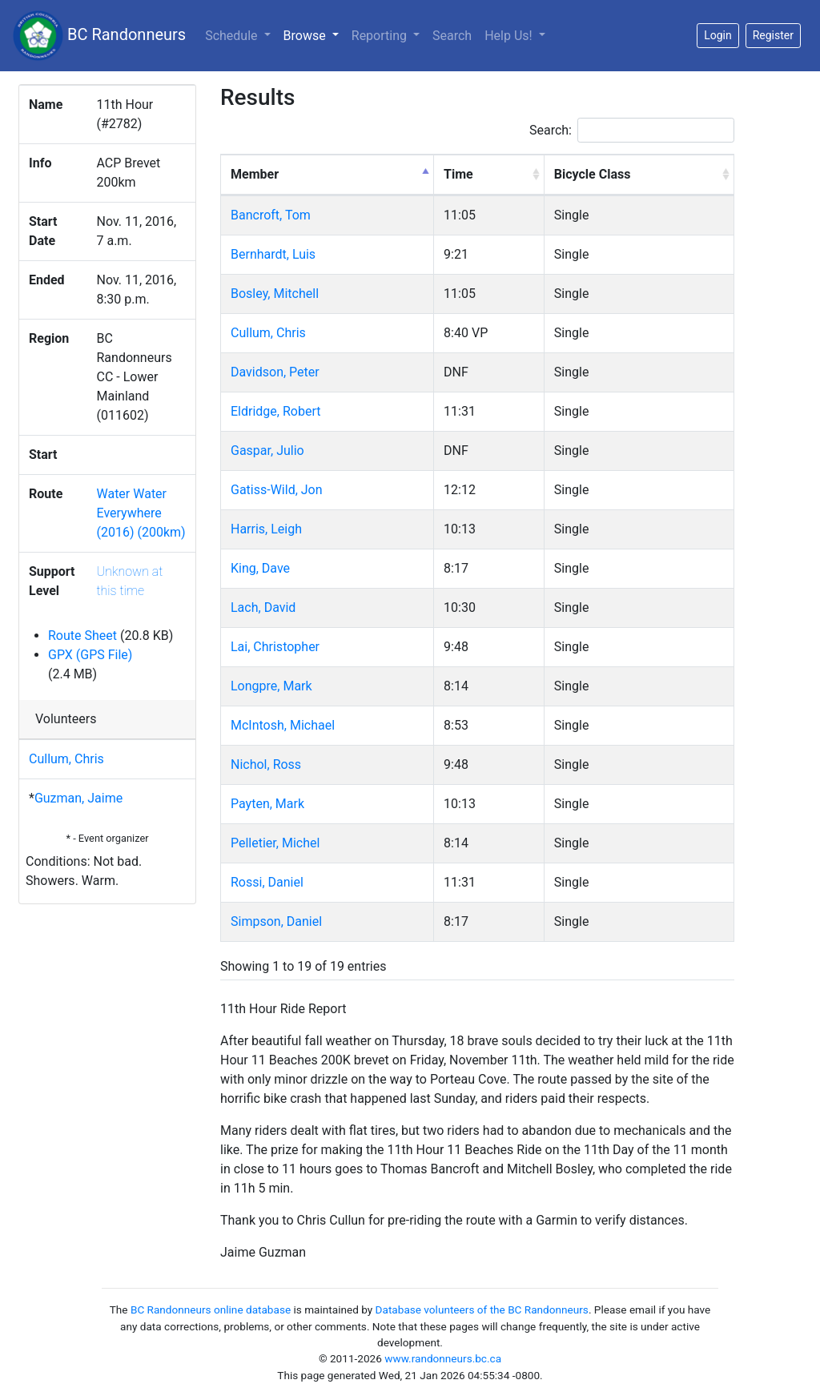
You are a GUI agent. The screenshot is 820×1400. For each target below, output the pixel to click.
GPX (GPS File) (90, 654)
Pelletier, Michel (275, 843)
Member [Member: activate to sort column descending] (255, 174)
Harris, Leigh (266, 529)
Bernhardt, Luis (273, 254)
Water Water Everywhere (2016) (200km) (140, 513)
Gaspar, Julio (267, 450)
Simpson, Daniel (276, 921)
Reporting (381, 35)
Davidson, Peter (275, 372)
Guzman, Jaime (78, 798)
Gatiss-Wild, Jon (277, 489)
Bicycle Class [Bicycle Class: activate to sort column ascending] (592, 174)
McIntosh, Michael (283, 725)
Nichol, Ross (266, 764)
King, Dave (260, 568)
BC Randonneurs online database (211, 1309)
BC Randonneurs (99, 35)
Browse (314, 34)
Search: (631, 130)
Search (452, 35)
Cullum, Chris (66, 758)
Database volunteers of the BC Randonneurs (482, 1309)
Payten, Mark (267, 803)
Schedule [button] (232, 35)
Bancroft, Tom (271, 215)
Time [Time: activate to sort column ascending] (458, 174)
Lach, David (263, 607)
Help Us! (509, 35)
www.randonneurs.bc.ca (442, 1358)
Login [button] (718, 35)
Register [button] (773, 35)
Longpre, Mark (271, 686)
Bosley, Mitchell (275, 293)
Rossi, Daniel (267, 882)
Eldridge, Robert (275, 411)
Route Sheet (82, 635)
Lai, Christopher (275, 646)
